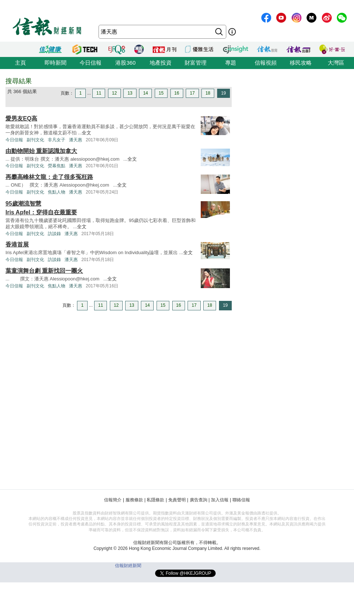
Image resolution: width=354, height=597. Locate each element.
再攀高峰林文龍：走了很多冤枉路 (49, 177)
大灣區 (336, 63)
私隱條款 (155, 499)
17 (192, 93)
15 (161, 93)
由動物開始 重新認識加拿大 (41, 151)
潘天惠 (75, 139)
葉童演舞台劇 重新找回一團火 (44, 271)
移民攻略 (301, 63)
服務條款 (134, 499)
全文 (86, 132)
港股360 (125, 63)
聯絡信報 (241, 499)
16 (176, 93)
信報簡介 (113, 499)
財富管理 (196, 63)
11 (98, 93)
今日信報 (90, 63)
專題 (230, 63)
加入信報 (219, 499)
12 (114, 93)
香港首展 (17, 244)
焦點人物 (56, 192)
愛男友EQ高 (21, 118)
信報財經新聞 (128, 565)
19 (223, 93)
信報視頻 (266, 63)
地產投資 (161, 63)
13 (129, 93)
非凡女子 (56, 139)
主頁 (20, 63)
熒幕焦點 (56, 165)
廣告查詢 (198, 499)
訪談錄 (54, 233)
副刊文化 (35, 139)
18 (207, 93)
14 (145, 93)
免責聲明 (177, 499)
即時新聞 (55, 63)
